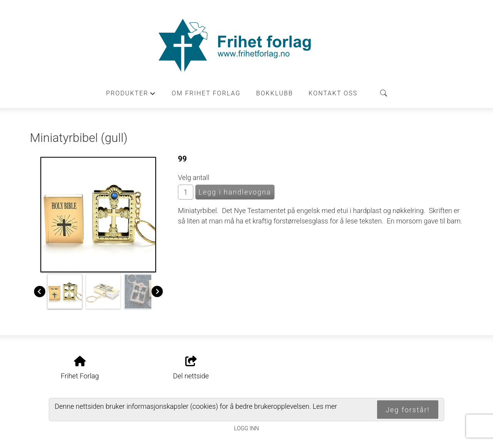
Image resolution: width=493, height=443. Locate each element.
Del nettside (191, 368)
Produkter (131, 95)
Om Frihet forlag (206, 93)
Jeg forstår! (407, 410)
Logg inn (246, 428)
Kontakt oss (333, 93)
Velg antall (194, 177)
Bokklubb (274, 93)
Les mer (325, 406)
